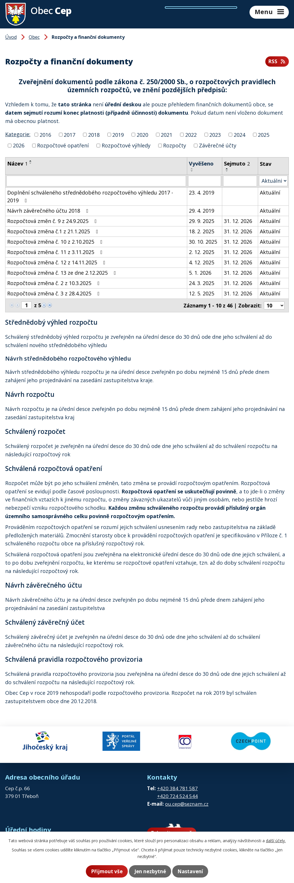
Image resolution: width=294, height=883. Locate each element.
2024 (239, 134)
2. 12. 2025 (201, 252)
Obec (34, 37)
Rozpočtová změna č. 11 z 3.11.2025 (56, 252)
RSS (277, 61)
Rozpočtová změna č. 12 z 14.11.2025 (57, 262)
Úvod (11, 37)
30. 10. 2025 (203, 241)
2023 (215, 134)
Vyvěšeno (201, 163)
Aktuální (270, 192)
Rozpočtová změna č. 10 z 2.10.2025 (56, 241)
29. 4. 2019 (201, 210)
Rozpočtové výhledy (126, 145)
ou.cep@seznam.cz (186, 799)
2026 (18, 145)
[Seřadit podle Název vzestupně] (31, 161)
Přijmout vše (102, 871)
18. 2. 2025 (201, 231)
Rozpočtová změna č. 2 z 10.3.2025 (54, 283)
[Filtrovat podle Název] (96, 181)
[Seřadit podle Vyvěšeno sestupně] (192, 171)
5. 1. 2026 (200, 272)
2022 (191, 134)
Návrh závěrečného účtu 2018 (49, 210)
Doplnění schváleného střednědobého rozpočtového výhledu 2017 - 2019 (90, 196)
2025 (263, 134)
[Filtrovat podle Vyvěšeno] (204, 181)
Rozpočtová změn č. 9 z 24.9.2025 (53, 221)
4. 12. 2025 (201, 262)
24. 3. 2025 (201, 283)
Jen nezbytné (150, 871)
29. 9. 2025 (201, 221)
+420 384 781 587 (177, 783)
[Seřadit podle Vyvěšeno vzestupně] (192, 169)
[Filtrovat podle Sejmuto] (240, 181)
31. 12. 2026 (238, 221)
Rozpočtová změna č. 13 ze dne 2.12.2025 (62, 272)
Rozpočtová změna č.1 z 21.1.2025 (53, 231)
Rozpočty (174, 145)
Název (17, 163)
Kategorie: (17, 134)
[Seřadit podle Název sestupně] (31, 163)
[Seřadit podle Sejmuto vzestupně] (227, 169)
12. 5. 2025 (201, 293)
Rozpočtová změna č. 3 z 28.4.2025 (54, 293)
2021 (166, 134)
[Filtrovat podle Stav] (273, 181)
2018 (94, 134)
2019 (118, 134)
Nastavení (194, 871)
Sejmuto (237, 163)
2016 (45, 134)
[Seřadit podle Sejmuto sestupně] (227, 171)
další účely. (276, 840)
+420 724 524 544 (177, 791)
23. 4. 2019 (201, 192)
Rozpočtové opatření (63, 145)
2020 (142, 134)
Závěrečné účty (217, 145)
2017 (69, 134)
